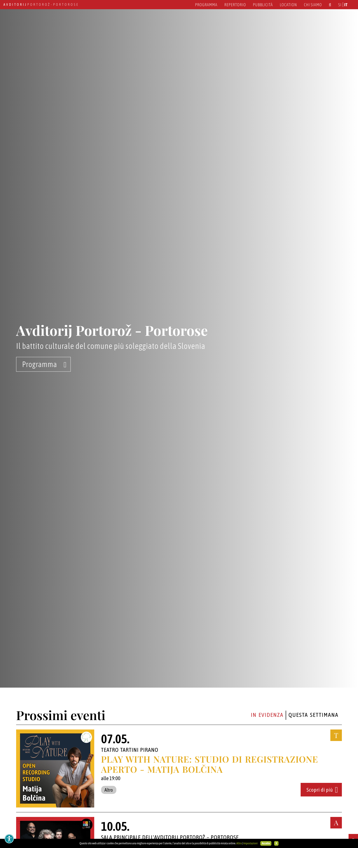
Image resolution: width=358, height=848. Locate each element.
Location (288, 4)
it (346, 4)
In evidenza (267, 715)
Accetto (266, 843)
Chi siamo (313, 4)
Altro (239, 843)
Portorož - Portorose (41, 4)
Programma (206, 4)
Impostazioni (250, 843)
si (339, 4)
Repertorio (235, 4)
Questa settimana (313, 715)
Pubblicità (263, 4)
